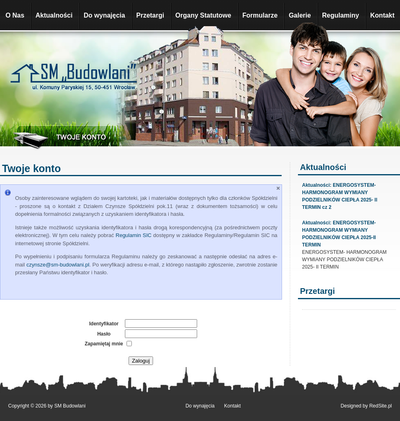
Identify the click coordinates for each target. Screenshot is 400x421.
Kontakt (382, 15)
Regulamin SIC (133, 235)
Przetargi (150, 15)
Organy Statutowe (203, 15)
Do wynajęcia (104, 15)
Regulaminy (340, 15)
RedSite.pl (380, 406)
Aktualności (54, 15)
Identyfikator (103, 324)
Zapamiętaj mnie (103, 344)
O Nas (14, 15)
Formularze (260, 15)
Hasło (104, 334)
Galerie (300, 15)
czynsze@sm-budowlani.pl (58, 265)
